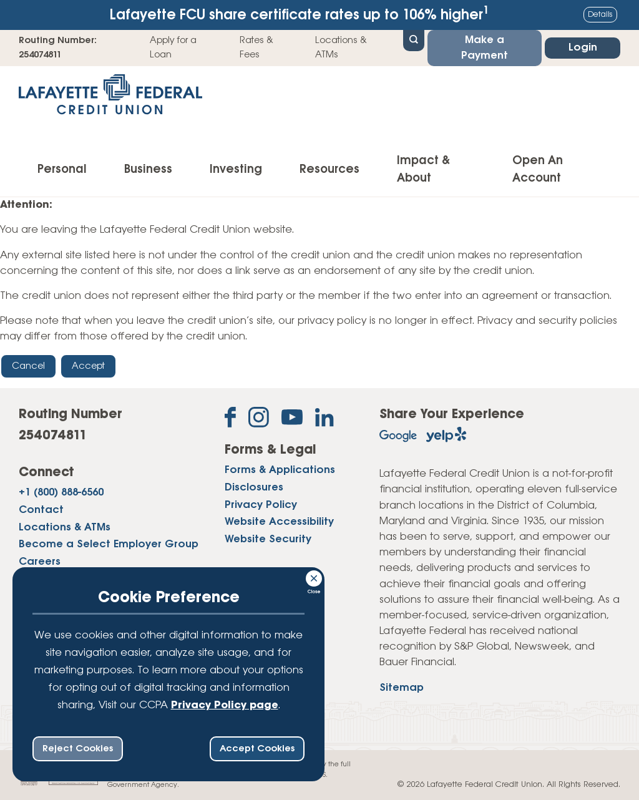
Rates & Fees (256, 47)
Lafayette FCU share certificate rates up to (299, 14)
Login (582, 48)
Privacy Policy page (224, 705)
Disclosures (254, 488)
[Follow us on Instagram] (258, 419)
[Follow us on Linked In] (324, 420)
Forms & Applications (280, 470)
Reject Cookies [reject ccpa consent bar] (77, 749)
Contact (41, 510)
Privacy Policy (261, 505)
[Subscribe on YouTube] (292, 419)
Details (600, 14)
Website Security (268, 539)
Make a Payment (484, 48)
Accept (88, 366)
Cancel (28, 366)
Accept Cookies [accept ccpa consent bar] (257, 749)
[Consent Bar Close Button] (314, 576)
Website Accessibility (279, 522)
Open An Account (537, 170)
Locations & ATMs (341, 47)
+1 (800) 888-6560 (61, 493)
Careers (40, 562)
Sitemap (401, 688)
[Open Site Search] (413, 39)
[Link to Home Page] (110, 98)
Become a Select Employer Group (108, 544)
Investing (236, 169)
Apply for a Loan (173, 47)
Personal (62, 169)
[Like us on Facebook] (230, 419)
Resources (329, 169)
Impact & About (423, 170)
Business (148, 169)
